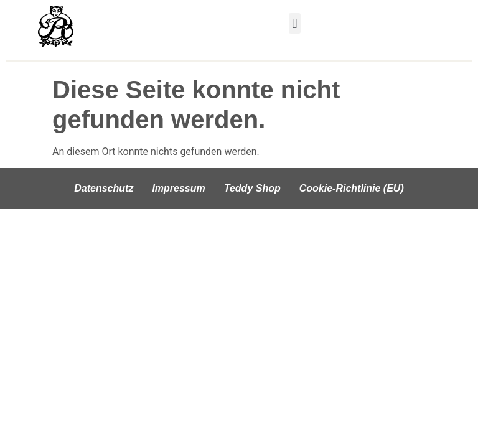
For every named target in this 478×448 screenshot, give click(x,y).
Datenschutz (103, 188)
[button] (295, 23)
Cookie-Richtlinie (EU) (351, 188)
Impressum (178, 188)
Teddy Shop (252, 188)
